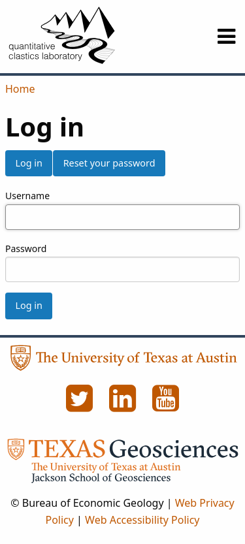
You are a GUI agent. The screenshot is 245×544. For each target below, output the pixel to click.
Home (20, 89)
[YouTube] (166, 405)
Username (27, 195)
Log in (28, 163)
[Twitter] (81, 405)
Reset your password (109, 163)
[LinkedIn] (124, 405)
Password (25, 248)
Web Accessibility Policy (142, 520)
